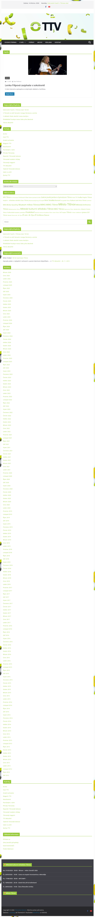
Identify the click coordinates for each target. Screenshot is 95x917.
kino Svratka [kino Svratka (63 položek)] (49, 200)
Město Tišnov (11, 893)
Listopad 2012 (7, 769)
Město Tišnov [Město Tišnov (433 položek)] (67, 204)
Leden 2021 (6, 470)
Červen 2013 (7, 750)
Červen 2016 (7, 645)
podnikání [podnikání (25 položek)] (22, 212)
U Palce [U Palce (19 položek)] (73, 212)
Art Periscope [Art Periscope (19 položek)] (14, 197)
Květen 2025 (7, 304)
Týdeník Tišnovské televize (11, 169)
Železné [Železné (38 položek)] (46, 215)
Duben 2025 (7, 307)
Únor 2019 (6, 543)
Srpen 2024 (6, 333)
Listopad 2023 (7, 361)
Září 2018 (6, 559)
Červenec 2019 (7, 527)
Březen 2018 (7, 578)
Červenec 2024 (7, 336)
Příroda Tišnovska (8, 153)
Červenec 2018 (7, 565)
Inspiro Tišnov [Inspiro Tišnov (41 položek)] (87, 197)
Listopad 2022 (7, 400)
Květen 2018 (7, 572)
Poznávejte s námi (9, 150)
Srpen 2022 (6, 409)
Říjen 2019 (6, 517)
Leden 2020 (6, 508)
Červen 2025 (7, 301)
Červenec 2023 (7, 374)
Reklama (48, 42)
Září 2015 (6, 673)
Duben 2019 (7, 537)
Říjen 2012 (6, 772)
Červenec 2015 (7, 680)
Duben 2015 (7, 689)
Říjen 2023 (6, 365)
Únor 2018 (6, 581)
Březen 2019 (7, 540)
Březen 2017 (7, 616)
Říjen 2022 (6, 403)
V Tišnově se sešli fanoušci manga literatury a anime (20, 113)
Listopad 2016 (7, 629)
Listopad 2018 (7, 552)
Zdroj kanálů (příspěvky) (10, 842)
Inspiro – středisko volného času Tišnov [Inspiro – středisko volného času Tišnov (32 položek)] (15, 200)
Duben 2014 (7, 728)
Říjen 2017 (6, 594)
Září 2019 (6, 521)
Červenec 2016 (7, 642)
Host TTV (6, 137)
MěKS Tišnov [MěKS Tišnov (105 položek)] (52, 204)
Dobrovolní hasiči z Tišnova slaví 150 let (16, 110)
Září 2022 (6, 406)
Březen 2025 (7, 310)
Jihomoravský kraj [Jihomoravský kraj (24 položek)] (33, 200)
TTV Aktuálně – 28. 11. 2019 (60, 261)
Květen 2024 (7, 342)
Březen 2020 (7, 501)
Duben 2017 (7, 613)
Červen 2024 (7, 339)
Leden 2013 (6, 766)
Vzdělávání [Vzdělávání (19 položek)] (78, 212)
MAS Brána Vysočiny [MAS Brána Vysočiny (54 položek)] (10, 205)
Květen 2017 (7, 610)
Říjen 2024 (6, 326)
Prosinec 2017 (7, 587)
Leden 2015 (6, 699)
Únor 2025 (6, 314)
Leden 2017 (6, 622)
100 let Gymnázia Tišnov (20, 258)
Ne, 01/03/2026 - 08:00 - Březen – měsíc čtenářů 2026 (20, 870)
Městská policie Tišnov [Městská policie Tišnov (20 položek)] (14, 209)
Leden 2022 (6, 431)
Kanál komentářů (8, 846)
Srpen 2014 (6, 715)
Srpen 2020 (6, 486)
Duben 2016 (7, 651)
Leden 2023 (6, 393)
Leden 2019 (6, 546)
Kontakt (58, 42)
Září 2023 (6, 368)
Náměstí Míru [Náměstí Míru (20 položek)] (77, 209)
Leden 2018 (6, 584)
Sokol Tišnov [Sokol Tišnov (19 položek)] (56, 212)
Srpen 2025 (6, 295)
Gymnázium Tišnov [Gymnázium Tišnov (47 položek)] (65, 197)
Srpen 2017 (6, 600)
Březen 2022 (7, 425)
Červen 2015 (7, 683)
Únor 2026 (6, 275)
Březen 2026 (7, 272)
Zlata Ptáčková (17, 81)
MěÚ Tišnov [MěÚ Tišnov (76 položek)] (59, 209)
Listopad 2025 (7, 285)
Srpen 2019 (6, 524)
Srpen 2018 (6, 562)
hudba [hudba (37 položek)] (80, 197)
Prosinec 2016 (7, 626)
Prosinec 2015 (7, 664)
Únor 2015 (6, 696)
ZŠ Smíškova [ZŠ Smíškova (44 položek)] (39, 215)
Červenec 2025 (7, 298)
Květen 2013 (7, 753)
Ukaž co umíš (7, 172)
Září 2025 (6, 291)
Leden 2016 (6, 661)
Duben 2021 (7, 460)
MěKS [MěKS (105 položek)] (43, 204)
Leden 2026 (6, 279)
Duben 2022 (7, 422)
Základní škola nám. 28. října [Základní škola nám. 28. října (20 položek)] (15, 215)
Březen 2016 (7, 654)
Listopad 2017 (7, 591)
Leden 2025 (6, 317)
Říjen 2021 (6, 441)
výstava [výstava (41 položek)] (84, 212)
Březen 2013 (7, 759)
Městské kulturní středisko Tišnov (18, 865)
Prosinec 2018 (7, 549)
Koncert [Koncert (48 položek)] (58, 200)
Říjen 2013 (6, 747)
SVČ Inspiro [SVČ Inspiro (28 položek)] (63, 212)
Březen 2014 (7, 731)
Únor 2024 (6, 352)
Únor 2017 (6, 619)
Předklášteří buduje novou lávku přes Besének (18, 119)
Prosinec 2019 (7, 511)
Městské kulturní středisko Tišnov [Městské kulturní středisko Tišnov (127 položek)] (37, 208)
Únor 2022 (6, 428)
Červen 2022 (7, 416)
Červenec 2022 (7, 412)
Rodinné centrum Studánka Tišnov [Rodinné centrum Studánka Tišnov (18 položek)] (43, 212)
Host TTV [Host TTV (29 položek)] (74, 197)
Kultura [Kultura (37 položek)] (72, 200)
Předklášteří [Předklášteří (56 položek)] (30, 212)
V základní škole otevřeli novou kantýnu (15, 116)
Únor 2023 (6, 390)
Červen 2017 (7, 607)
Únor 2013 (6, 763)
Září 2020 (6, 482)
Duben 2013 (7, 756)
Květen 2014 (7, 724)
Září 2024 (6, 330)
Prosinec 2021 (7, 435)
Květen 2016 (7, 648)
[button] (25, 42)
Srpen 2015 (6, 677)
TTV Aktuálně (7, 166)
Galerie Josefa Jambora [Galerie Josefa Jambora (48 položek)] (49, 197)
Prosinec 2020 (7, 473)
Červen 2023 (7, 377)
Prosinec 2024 (7, 320)
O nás (21, 42)
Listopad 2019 (7, 514)
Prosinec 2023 (7, 358)
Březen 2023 (7, 387)
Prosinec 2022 (7, 396)
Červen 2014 (7, 721)
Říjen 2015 (6, 670)
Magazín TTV (7, 143)
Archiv (39, 42)
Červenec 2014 (7, 718)
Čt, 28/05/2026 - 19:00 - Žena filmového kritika (18, 887)
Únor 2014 (6, 734)
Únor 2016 (6, 657)
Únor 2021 (6, 466)
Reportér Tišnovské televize (12, 156)
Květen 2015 (7, 686)
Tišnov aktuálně (8, 122)
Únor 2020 (6, 505)
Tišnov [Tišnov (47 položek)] (69, 212)
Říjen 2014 (6, 708)
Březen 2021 (7, 463)
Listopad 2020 (7, 476)
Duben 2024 (7, 346)
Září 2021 (6, 444)
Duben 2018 (7, 575)
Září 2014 (6, 712)
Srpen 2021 (6, 447)
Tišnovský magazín (9, 162)
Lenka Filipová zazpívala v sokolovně (25, 85)
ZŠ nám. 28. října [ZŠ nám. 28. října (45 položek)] (28, 215)
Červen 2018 (7, 568)
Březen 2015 (7, 692)
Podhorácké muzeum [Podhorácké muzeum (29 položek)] (13, 212)
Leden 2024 (6, 355)
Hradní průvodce (8, 140)
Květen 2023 (7, 381)
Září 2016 (6, 635)
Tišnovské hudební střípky (11, 159)
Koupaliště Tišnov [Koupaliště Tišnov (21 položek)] (65, 200)
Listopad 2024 (7, 323)
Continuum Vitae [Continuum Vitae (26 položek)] (23, 197)
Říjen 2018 (6, 556)
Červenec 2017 (7, 603)
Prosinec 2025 (7, 282)
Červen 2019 (7, 530)
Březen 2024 (7, 349)
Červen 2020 (7, 492)
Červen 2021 (7, 454)
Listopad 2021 (7, 438)
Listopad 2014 (7, 705)
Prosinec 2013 (7, 740)
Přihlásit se (6, 839)
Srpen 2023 (6, 371)
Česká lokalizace (8, 849)
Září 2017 (6, 597)
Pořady (31, 42)
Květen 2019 (7, 533)
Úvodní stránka (10, 42)
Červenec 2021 (7, 451)
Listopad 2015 (7, 667)
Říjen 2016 (6, 632)
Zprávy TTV (6, 175)
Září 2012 (6, 775)
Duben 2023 (7, 384)
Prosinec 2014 (7, 702)
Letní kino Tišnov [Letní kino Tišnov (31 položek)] (81, 200)
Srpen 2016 (6, 638)
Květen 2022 (7, 419)
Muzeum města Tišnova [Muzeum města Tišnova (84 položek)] (29, 204)
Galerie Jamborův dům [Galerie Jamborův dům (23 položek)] (35, 197)
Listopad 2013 (7, 743)
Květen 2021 (7, 457)
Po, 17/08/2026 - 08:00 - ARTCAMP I (14, 878)
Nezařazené (7, 146)
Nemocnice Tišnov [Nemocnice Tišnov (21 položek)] (68, 209)
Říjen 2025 (6, 288)
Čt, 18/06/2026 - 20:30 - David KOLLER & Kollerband (20, 883)
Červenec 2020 (7, 489)
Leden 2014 (6, 737)
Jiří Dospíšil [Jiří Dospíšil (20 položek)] (41, 200)
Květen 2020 (7, 495)
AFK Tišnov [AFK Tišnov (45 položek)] (7, 197)
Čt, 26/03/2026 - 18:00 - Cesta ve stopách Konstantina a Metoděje (24, 874)
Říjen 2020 (6, 479)
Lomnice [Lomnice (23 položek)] (89, 200)
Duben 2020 (7, 498)
